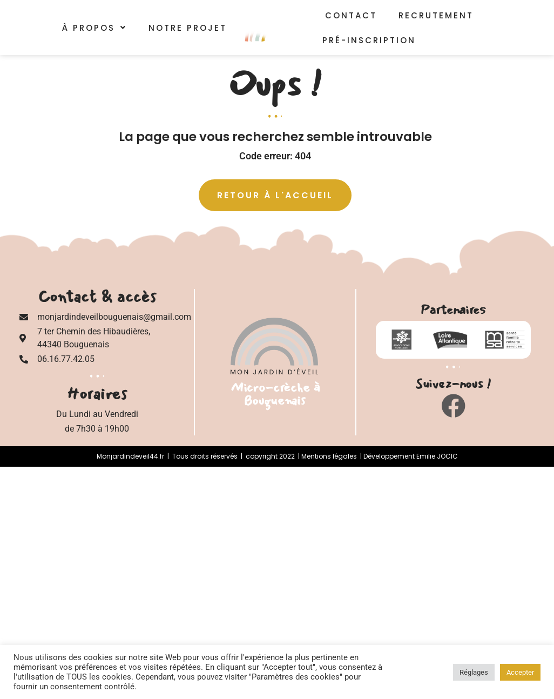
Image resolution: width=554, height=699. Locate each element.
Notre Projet (187, 29)
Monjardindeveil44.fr (130, 456)
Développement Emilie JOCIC (410, 456)
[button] (94, 29)
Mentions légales (329, 456)
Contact (351, 15)
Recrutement (436, 15)
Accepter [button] (520, 672)
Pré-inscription (373, 42)
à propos (94, 29)
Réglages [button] (474, 672)
